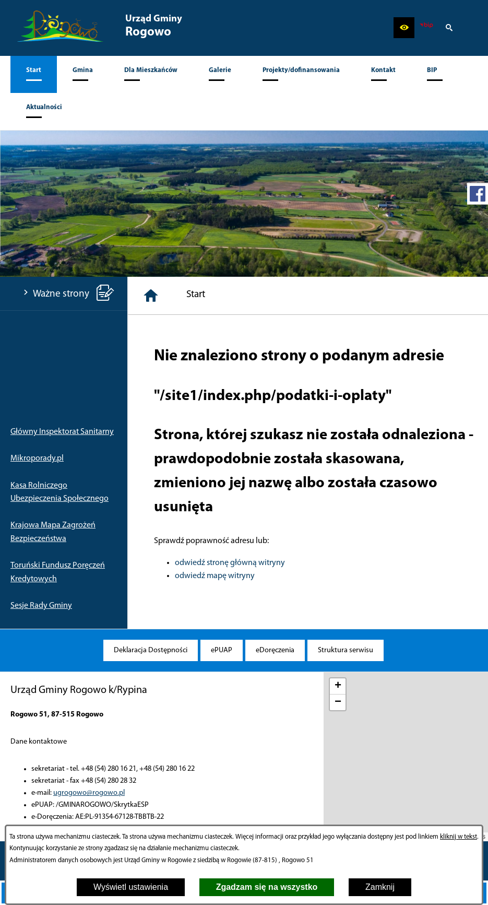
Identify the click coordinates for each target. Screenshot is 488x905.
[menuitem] (33, 74)
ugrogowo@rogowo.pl (89, 793)
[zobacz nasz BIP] (426, 27)
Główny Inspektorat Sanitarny (62, 432)
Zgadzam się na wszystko (267, 887)
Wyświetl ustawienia (130, 887)
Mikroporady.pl (37, 458)
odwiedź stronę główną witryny (230, 563)
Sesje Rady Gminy (41, 606)
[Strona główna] (151, 295)
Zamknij (380, 887)
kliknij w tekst (458, 836)
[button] (404, 27)
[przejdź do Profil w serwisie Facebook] (477, 193)
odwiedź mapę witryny (215, 576)
